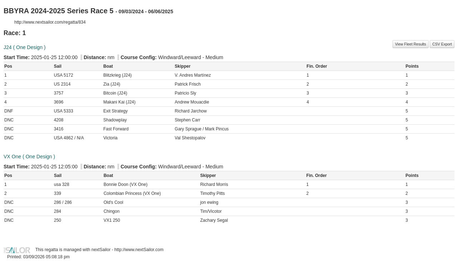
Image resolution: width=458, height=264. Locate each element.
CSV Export (442, 44)
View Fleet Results (410, 44)
